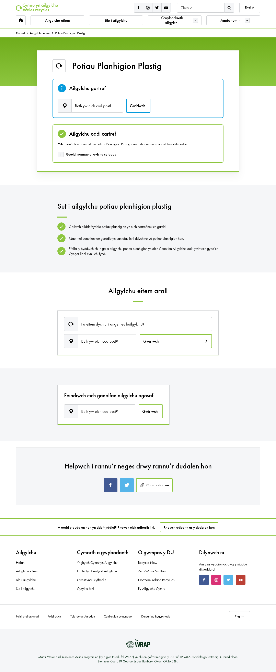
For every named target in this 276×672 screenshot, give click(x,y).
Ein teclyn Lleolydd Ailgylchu (97, 571)
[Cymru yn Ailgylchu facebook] (138, 8)
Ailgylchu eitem (57, 20)
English (249, 7)
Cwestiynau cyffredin (91, 579)
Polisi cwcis (54, 616)
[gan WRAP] (138, 644)
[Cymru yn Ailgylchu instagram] (147, 8)
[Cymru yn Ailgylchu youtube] (166, 8)
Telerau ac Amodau (82, 616)
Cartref (20, 33)
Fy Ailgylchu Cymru (151, 588)
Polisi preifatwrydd (27, 616)
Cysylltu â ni (85, 588)
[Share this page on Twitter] (126, 485)
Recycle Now (147, 562)
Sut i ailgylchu (25, 588)
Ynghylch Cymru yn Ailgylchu (97, 562)
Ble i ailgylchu (116, 20)
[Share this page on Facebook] (110, 485)
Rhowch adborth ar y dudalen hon (189, 527)
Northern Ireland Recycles (156, 579)
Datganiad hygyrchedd (155, 616)
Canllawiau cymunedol (118, 616)
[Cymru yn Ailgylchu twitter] (157, 8)
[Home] (37, 7)
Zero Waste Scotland (152, 571)
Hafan (20, 562)
